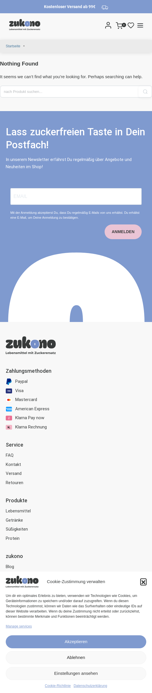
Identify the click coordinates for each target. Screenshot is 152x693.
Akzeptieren (76, 641)
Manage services (19, 626)
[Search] (100, 25)
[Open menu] (140, 25)
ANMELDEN (123, 231)
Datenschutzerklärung (90, 686)
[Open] (131, 25)
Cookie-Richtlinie (58, 686)
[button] (143, 582)
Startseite (13, 46)
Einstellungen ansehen (76, 673)
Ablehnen (76, 657)
